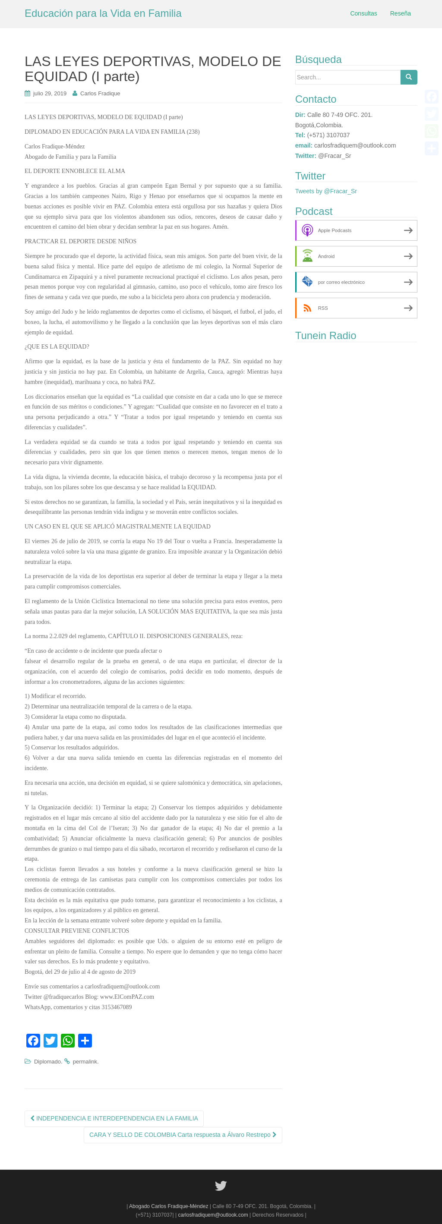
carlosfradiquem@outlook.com (213, 1215)
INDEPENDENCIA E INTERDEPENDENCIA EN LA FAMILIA (114, 1118)
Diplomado (47, 1061)
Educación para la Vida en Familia (103, 13)
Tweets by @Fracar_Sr (326, 191)
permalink (85, 1061)
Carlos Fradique (100, 93)
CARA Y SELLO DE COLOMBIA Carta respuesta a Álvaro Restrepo (183, 1134)
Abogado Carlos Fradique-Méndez (169, 1206)
